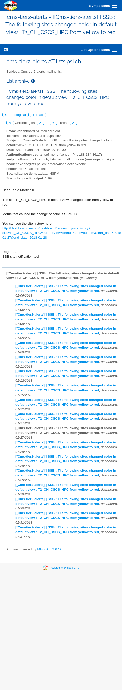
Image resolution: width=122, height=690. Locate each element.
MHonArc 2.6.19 (49, 549)
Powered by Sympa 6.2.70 (64, 567)
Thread (37, 115)
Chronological (15, 115)
